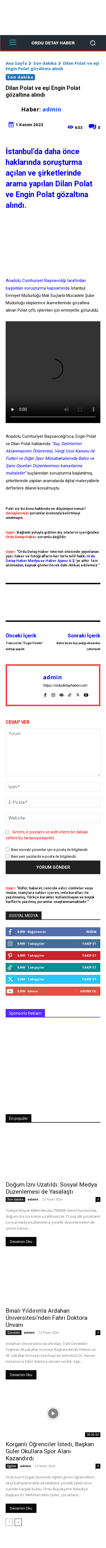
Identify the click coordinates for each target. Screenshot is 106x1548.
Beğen (91, 932)
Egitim (11, 1466)
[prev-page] (9, 1522)
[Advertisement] (53, 17)
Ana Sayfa (16, 63)
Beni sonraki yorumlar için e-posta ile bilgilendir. (49, 850)
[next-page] (18, 1522)
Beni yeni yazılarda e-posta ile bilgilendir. (44, 856)
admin (51, 109)
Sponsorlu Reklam (25, 1013)
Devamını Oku (21, 1241)
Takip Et (89, 943)
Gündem (13, 1332)
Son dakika (45, 63)
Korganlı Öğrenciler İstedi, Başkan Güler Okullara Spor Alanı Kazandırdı (50, 1451)
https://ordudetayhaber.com (65, 685)
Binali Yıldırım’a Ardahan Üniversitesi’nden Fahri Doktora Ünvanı (46, 1317)
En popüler (18, 1118)
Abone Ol (88, 991)
